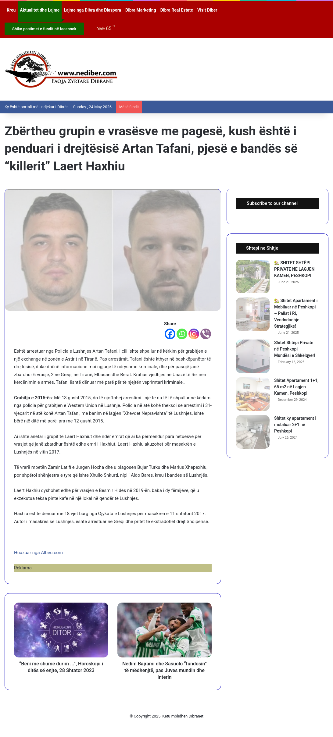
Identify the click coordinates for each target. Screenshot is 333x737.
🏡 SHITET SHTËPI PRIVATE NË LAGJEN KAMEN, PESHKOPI (294, 269)
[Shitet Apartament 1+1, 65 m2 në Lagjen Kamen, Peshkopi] (253, 394)
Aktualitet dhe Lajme (39, 10)
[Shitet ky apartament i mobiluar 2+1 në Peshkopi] (253, 432)
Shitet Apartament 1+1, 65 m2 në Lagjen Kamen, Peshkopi (296, 387)
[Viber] (205, 334)
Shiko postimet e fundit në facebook (44, 29)
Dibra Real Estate (176, 10)
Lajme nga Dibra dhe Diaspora (92, 10)
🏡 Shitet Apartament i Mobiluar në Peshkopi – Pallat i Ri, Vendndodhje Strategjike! (295, 313)
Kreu (11, 10)
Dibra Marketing (140, 10)
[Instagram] (193, 334)
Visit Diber (207, 10)
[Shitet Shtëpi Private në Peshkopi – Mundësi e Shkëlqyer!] (253, 356)
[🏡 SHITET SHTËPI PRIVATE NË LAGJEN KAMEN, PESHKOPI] (253, 276)
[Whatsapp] (182, 334)
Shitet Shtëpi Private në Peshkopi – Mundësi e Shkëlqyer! (294, 349)
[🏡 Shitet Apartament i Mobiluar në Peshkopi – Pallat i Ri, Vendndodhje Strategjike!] (253, 314)
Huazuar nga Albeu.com (38, 552)
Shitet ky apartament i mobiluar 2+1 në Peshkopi (295, 424)
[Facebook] (170, 334)
